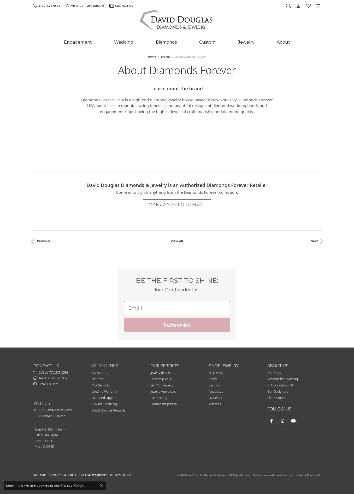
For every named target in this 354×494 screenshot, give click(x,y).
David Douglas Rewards (108, 410)
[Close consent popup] (101, 485)
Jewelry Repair (160, 372)
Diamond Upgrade (105, 398)
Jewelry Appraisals (163, 391)
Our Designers (277, 391)
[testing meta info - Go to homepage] (176, 22)
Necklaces (216, 391)
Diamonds (166, 42)
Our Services (101, 385)
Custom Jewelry (161, 379)
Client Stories (276, 398)
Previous (43, 241)
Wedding (123, 42)
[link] (46, 6)
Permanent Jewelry (163, 404)
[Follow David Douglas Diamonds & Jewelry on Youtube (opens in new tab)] (293, 421)
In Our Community (280, 385)
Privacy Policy (71, 485)
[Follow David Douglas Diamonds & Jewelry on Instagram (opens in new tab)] (282, 421)
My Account (100, 372)
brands (165, 56)
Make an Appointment (177, 204)
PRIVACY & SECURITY (62, 475)
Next (314, 241)
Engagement (78, 42)
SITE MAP (39, 475)
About (283, 42)
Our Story (274, 372)
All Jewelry (216, 372)
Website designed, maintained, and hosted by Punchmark (287, 475)
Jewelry (246, 42)
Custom (207, 42)
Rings (213, 379)
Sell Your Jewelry (161, 385)
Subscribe (177, 325)
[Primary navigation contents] (177, 42)
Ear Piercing (158, 398)
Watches (215, 404)
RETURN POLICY (120, 475)
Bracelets (215, 398)
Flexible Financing (104, 404)
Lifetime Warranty (104, 391)
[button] (288, 6)
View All (177, 241)
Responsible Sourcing (282, 379)
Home (152, 56)
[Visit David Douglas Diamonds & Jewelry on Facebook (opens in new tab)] (271, 421)
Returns (97, 379)
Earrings (215, 385)
